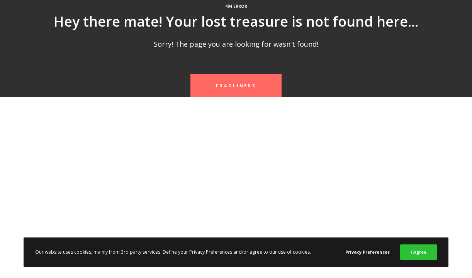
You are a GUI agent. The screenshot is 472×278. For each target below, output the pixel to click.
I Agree (418, 252)
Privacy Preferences (367, 252)
